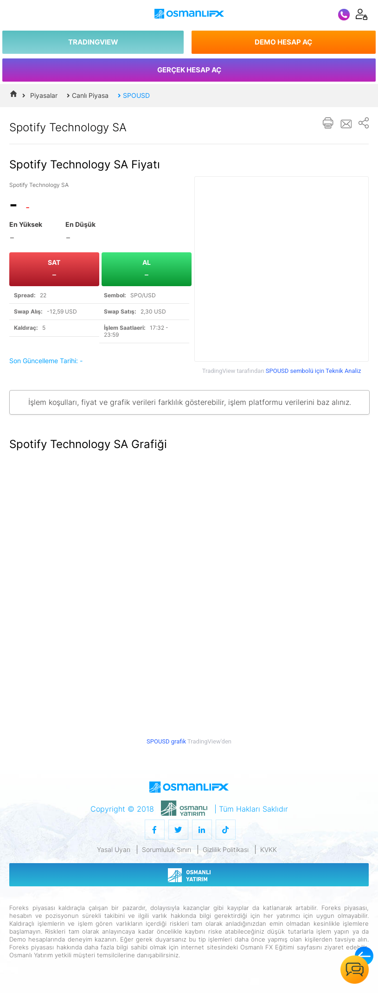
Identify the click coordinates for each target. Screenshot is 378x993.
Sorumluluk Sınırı (166, 849)
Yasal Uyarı (113, 849)
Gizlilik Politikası (226, 849)
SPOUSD (134, 95)
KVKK (268, 849)
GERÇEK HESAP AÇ (189, 69)
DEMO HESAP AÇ (283, 42)
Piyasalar (44, 95)
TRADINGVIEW (93, 42)
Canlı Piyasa (88, 95)
